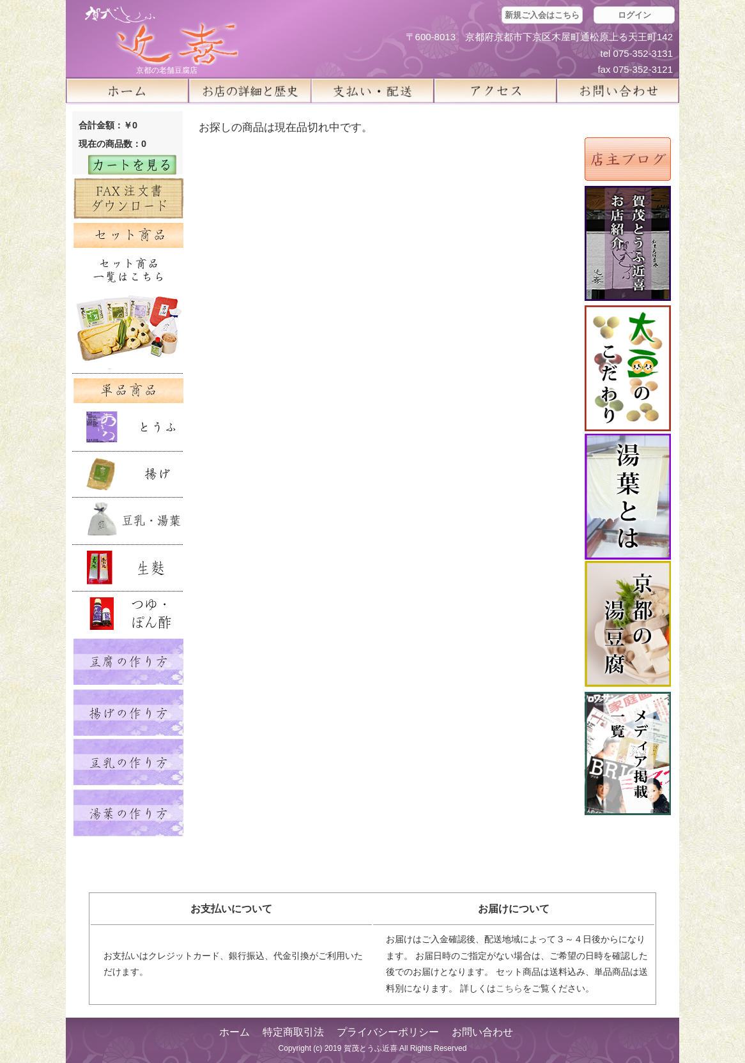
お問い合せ (618, 91)
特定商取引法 (293, 1032)
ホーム (127, 91)
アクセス (495, 91)
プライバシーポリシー (388, 1032)
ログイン (634, 15)
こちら (509, 988)
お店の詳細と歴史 (249, 91)
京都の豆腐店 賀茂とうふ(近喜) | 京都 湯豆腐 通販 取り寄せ (161, 36)
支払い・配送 (372, 91)
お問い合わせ (482, 1032)
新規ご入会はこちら (542, 15)
